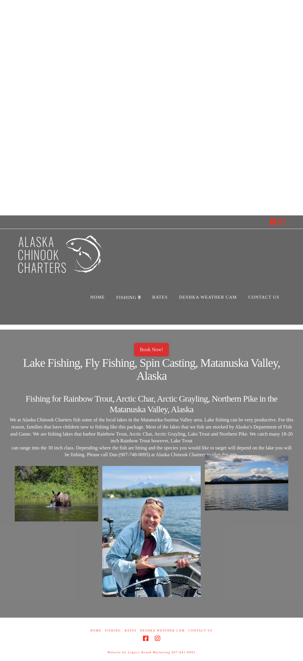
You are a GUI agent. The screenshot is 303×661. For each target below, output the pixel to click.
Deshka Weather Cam (162, 630)
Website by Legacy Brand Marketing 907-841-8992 (152, 652)
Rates (131, 630)
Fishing (113, 630)
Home (95, 630)
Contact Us (201, 630)
